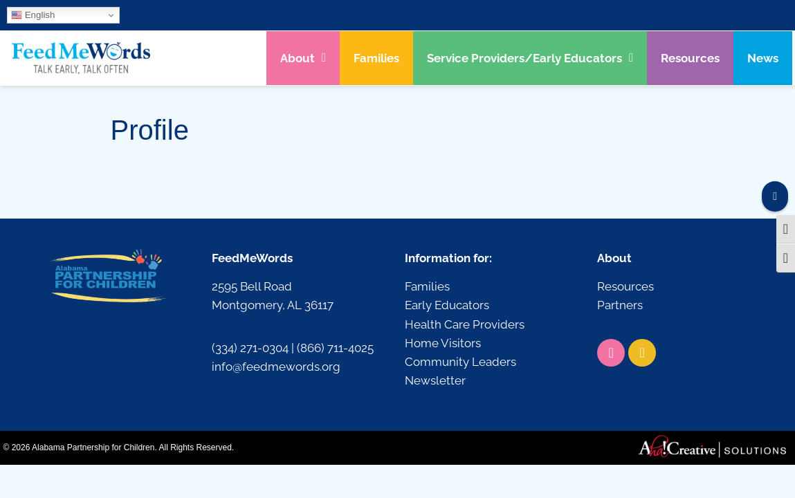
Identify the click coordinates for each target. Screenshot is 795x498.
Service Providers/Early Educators (530, 58)
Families (376, 58)
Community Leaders (460, 362)
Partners (620, 305)
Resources (690, 58)
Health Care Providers (464, 324)
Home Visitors (443, 343)
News (762, 58)
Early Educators (447, 305)
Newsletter (435, 380)
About (303, 58)
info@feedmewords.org (276, 367)
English (33, 15)
